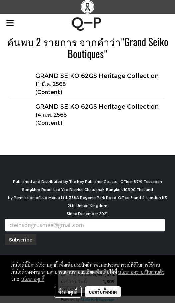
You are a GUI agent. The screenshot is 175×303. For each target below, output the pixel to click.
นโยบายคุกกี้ (32, 279)
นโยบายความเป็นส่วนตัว (141, 272)
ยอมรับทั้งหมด (103, 292)
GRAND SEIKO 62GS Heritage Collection (97, 75)
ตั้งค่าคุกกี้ (67, 292)
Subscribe (20, 239)
